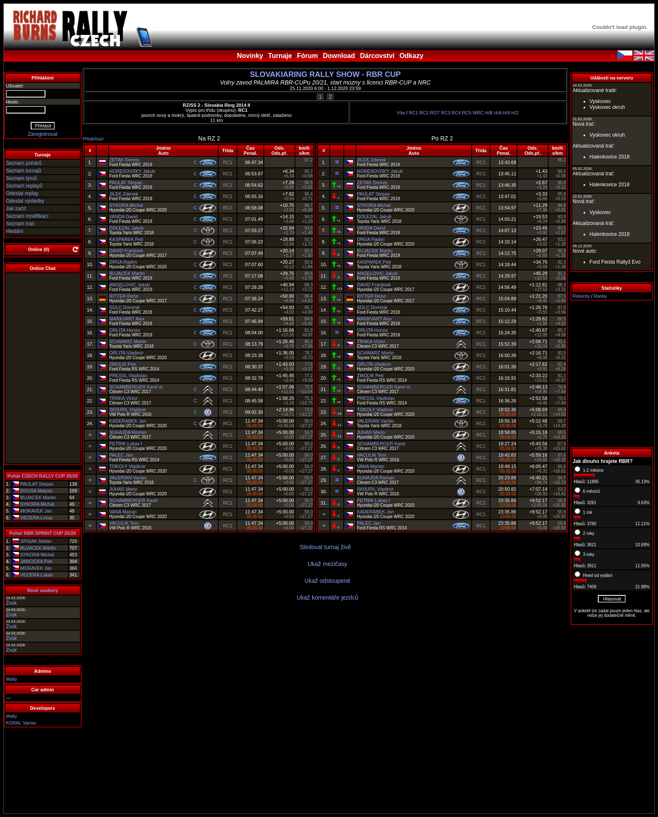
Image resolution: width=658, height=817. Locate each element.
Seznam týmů (21, 178)
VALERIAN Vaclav (128, 477)
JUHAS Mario (123, 489)
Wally (11, 679)
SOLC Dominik (124, 307)
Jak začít (16, 209)
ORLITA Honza (124, 330)
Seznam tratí (20, 224)
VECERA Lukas (36, 517)
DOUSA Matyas (36, 490)
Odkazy (411, 55)
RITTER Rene (123, 296)
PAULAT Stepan (36, 483)
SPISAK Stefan (36, 541)
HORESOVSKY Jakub (132, 171)
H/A (497, 112)
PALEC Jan (121, 454)
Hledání (14, 231)
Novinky (250, 55)
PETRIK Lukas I (125, 443)
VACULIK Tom (124, 523)
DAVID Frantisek (126, 250)
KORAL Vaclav (21, 722)
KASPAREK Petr (126, 239)
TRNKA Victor (123, 398)
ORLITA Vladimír (126, 352)
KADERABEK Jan (127, 420)
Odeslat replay (22, 193)
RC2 (424, 112)
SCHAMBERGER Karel (133, 500)
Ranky (600, 296)
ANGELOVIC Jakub (129, 284)
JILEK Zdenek (123, 193)
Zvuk (11, 603)
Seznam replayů (24, 186)
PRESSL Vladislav (128, 375)
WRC (477, 112)
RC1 (413, 112)
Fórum (307, 55)
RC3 (445, 112)
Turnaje (280, 55)
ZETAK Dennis (124, 159)
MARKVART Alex (127, 318)
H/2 (514, 112)
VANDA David (123, 216)
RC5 (466, 112)
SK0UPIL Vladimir (127, 409)
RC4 (456, 112)
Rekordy (581, 296)
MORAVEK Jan (36, 510)
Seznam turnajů (23, 171)
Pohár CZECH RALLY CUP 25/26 (43, 476)
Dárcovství (377, 55)
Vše (401, 112)
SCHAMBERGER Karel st (136, 386)
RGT (435, 112)
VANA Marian (123, 511)
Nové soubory (42, 590)
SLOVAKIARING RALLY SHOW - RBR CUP (325, 74)
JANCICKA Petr (36, 561)
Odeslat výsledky (25, 201)
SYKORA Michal (37, 504)
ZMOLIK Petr (122, 364)
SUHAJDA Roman (128, 432)
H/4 (506, 112)
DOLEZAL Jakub (126, 227)
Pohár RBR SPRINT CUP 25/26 (42, 533)
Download (339, 55)
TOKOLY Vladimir (127, 466)
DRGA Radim (123, 261)
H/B (489, 112)
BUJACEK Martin (38, 497)
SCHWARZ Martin (128, 341)
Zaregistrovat (42, 134)
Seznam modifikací (27, 216)
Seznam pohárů (24, 163)
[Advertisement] (612, 374)
